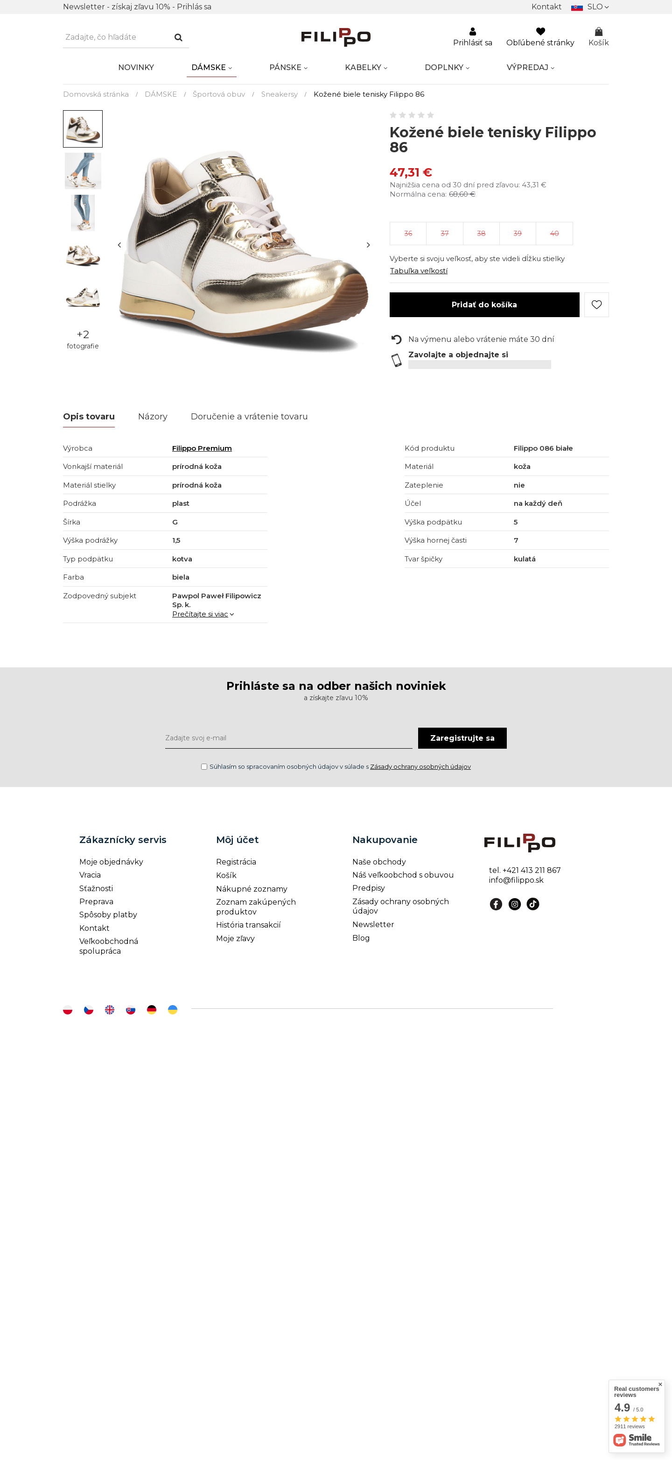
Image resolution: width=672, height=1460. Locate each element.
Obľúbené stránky (540, 37)
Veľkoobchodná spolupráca (108, 946)
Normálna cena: (418, 194)
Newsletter (373, 924)
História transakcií (248, 925)
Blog (361, 938)
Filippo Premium (202, 448)
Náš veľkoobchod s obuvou (403, 875)
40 (554, 233)
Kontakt (547, 6)
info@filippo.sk (516, 880)
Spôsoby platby (108, 914)
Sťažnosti (96, 888)
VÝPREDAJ (527, 67)
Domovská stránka (96, 94)
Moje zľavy (235, 938)
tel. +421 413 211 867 (525, 870)
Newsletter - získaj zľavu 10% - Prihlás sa (137, 6)
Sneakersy (279, 94)
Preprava (96, 901)
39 (518, 233)
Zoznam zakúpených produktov (256, 907)
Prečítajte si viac (200, 614)
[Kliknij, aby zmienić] (590, 7)
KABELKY (363, 67)
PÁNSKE (285, 67)
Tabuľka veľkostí (419, 270)
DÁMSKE (208, 67)
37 (445, 233)
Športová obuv (219, 94)
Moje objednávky (111, 862)
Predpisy (368, 888)
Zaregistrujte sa (462, 738)
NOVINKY (136, 67)
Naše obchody (379, 862)
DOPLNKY (444, 67)
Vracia (90, 875)
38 (481, 233)
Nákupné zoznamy (251, 889)
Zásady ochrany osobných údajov (420, 766)
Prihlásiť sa (472, 37)
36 (408, 233)
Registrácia (236, 862)
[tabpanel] (244, 244)
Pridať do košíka (484, 304)
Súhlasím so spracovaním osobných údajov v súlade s (336, 766)
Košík (598, 37)
